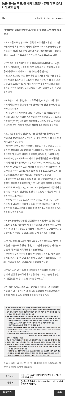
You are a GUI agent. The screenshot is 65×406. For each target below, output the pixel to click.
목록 (59, 392)
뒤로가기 (7, 392)
